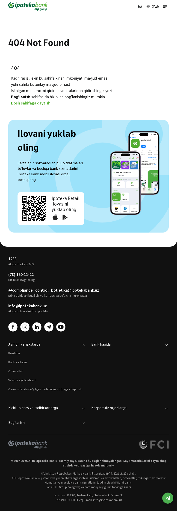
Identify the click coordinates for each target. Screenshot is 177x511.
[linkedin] (36, 327)
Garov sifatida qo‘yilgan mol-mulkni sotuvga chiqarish (45, 389)
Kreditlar (14, 353)
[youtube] (60, 327)
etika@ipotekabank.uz (79, 290)
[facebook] (13, 327)
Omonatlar (15, 371)
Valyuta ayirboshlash (22, 380)
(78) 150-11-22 (21, 275)
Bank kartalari (17, 362)
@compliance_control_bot (33, 290)
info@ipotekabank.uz (27, 306)
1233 (12, 259)
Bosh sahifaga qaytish (30, 103)
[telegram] (48, 327)
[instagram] (25, 327)
